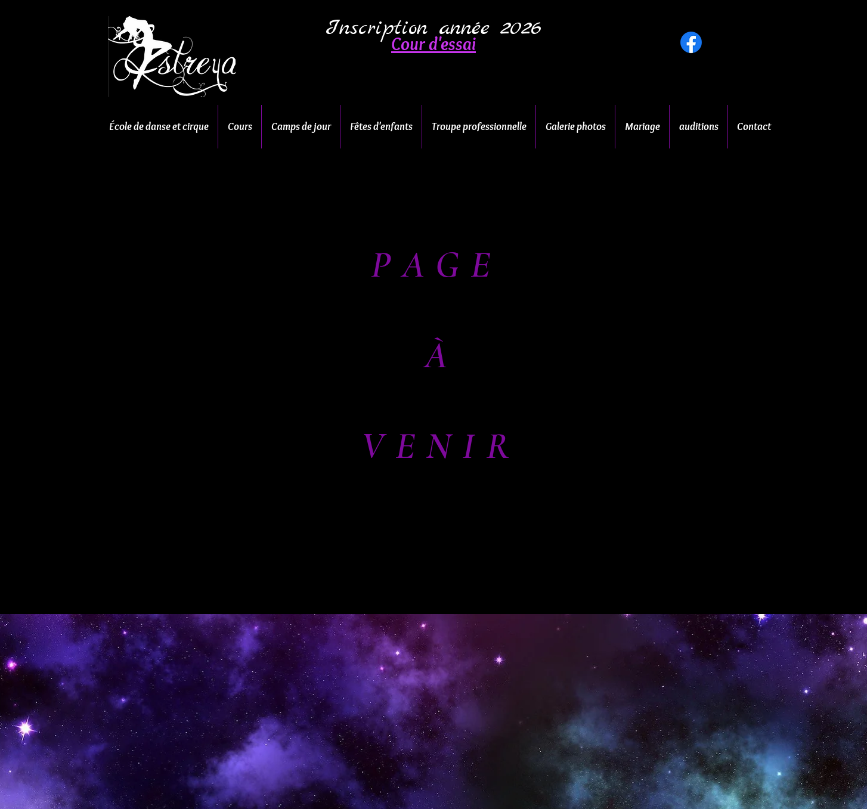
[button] (433, 44)
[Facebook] (691, 42)
